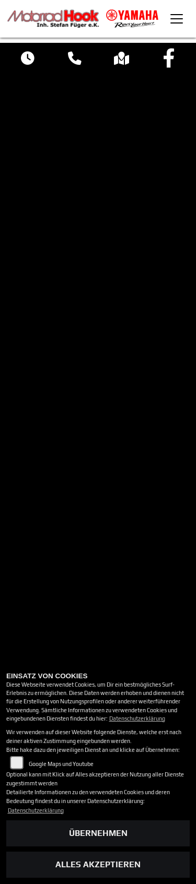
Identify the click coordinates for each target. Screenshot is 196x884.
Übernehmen (98, 833)
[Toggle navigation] (176, 18)
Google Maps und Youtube (61, 764)
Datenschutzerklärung (137, 718)
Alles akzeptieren (98, 864)
